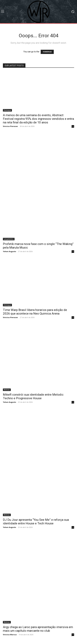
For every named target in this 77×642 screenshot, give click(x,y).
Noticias (7, 390)
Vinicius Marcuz (10, 634)
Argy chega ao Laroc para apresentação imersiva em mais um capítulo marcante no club (38, 628)
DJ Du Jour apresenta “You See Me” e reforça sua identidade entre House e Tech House (36, 521)
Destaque (7, 110)
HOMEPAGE (47, 52)
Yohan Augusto (9, 251)
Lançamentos (9, 239)
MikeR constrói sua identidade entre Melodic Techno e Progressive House (33, 396)
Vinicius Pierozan (10, 126)
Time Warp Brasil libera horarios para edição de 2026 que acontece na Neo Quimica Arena (35, 311)
